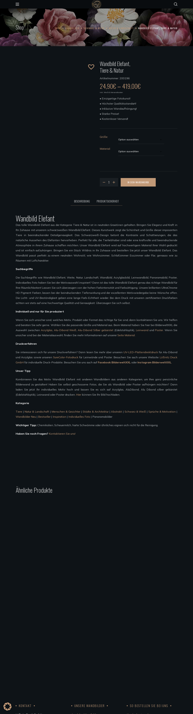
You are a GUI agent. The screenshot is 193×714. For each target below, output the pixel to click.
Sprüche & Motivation (162, 411)
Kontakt (132, 655)
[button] (175, 4)
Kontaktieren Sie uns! (62, 433)
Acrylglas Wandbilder (84, 635)
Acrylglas (46, 330)
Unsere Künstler (81, 665)
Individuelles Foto (79, 416)
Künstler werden (81, 670)
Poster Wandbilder (83, 650)
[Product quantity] (109, 182)
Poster (159, 330)
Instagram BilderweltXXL (154, 362)
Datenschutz (135, 665)
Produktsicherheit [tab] (108, 201)
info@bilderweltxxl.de (40, 660)
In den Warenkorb (138, 182)
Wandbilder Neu (26, 416)
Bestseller (44, 416)
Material (105, 148)
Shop (58, 28)
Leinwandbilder (81, 655)
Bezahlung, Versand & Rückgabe (147, 640)
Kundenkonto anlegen (141, 635)
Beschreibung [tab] (82, 201)
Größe (103, 136)
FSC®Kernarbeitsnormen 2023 (146, 675)
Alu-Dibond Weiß (65, 330)
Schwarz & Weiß (94, 28)
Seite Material (126, 335)
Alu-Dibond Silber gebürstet (95, 330)
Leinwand (142, 330)
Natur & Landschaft (121, 28)
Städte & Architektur (95, 411)
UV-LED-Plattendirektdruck (140, 352)
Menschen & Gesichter (66, 411)
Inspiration (59, 416)
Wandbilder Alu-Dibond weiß (89, 640)
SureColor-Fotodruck (65, 357)
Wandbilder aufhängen (85, 660)
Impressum (133, 660)
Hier (78, 394)
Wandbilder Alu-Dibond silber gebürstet (96, 645)
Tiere (19, 411)
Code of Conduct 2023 (141, 670)
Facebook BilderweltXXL (114, 362)
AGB (130, 650)
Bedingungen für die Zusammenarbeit (94, 675)
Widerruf (132, 645)
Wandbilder (72, 28)
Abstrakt (116, 411)
